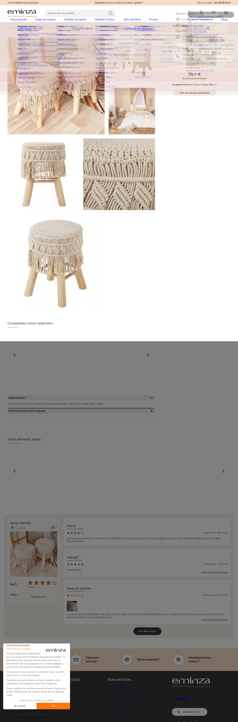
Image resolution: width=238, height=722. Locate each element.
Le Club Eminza (116, 703)
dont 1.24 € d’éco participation (194, 83)
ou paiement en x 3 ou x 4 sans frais (194, 89)
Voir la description (170, 66)
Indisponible (194, 72)
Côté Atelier (69, 710)
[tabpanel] (91, 22)
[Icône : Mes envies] (227, 52)
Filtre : (14, 611)
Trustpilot (180, 715)
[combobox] (39, 614)
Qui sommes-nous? (74, 703)
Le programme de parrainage (123, 710)
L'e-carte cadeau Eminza (121, 718)
